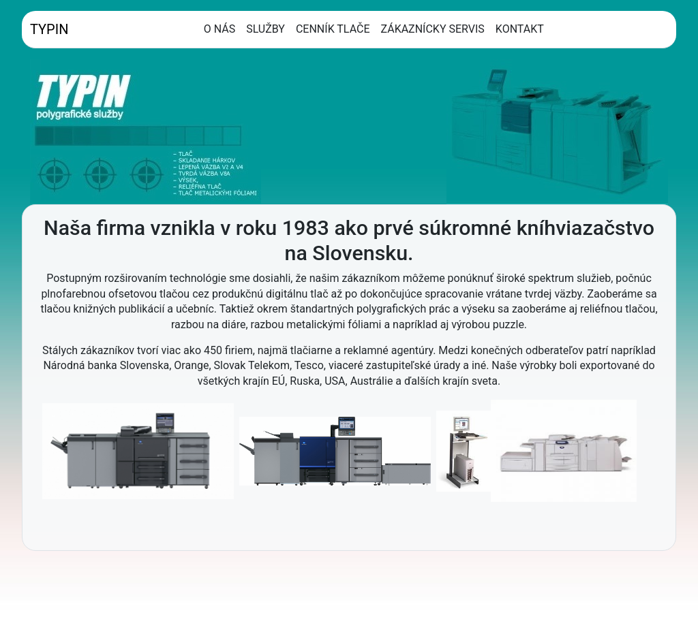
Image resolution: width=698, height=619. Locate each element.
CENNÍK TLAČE (333, 28)
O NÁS (219, 28)
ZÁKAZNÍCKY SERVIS (433, 28)
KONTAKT (520, 28)
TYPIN (49, 29)
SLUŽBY (265, 28)
